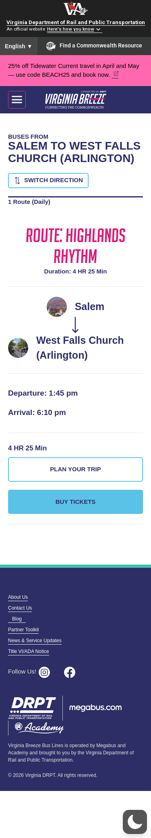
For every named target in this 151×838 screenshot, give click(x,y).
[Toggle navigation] (17, 100)
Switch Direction (53, 180)
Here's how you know (70, 29)
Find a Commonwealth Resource (94, 46)
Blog (17, 619)
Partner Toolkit (23, 630)
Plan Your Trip (75, 469)
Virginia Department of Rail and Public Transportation (75, 22)
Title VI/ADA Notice (28, 651)
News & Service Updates (35, 640)
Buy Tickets (76, 501)
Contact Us (20, 608)
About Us (18, 597)
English (19, 46)
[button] (135, 822)
